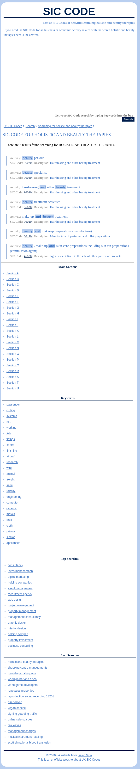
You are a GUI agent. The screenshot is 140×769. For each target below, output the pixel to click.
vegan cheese (17, 708)
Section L (12, 336)
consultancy (15, 565)
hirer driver (15, 702)
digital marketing (18, 576)
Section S (12, 377)
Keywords (67, 398)
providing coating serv (22, 673)
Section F (12, 302)
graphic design (17, 622)
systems (11, 416)
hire (8, 422)
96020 (28, 163)
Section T (12, 382)
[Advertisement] (69, 73)
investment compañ (20, 571)
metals (10, 514)
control (10, 445)
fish (8, 433)
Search (30, 126)
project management (21, 605)
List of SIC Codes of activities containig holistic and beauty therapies (88, 23)
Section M (12, 342)
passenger (13, 404)
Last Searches (70, 655)
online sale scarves (20, 719)
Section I (12, 319)
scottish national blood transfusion (29, 742)
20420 (28, 236)
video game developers (23, 685)
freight (10, 479)
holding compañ (18, 634)
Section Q (12, 365)
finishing (11, 450)
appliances (13, 543)
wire (9, 468)
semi (9, 485)
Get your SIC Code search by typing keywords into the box (94, 115)
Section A (12, 273)
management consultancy (24, 617)
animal (10, 473)
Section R (12, 371)
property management (22, 611)
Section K (12, 330)
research (12, 462)
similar (10, 537)
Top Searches (69, 558)
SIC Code (69, 11)
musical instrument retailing (25, 736)
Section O (12, 354)
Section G (12, 307)
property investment (20, 640)
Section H (12, 313)
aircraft (10, 456)
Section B (12, 279)
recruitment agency (20, 594)
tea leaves (14, 725)
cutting (10, 410)
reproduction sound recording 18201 (31, 696)
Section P (12, 359)
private (10, 531)
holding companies (20, 582)
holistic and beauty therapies (26, 662)
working (11, 427)
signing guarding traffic (22, 713)
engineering (14, 496)
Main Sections (67, 267)
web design (15, 599)
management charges (22, 731)
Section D (12, 290)
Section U (12, 388)
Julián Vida (85, 755)
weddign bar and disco (22, 679)
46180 (28, 256)
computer (12, 502)
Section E (12, 296)
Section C (12, 284)
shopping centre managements (27, 667)
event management (20, 588)
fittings (10, 439)
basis (9, 520)
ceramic (11, 508)
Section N (12, 348)
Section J (12, 325)
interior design (17, 628)
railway (10, 491)
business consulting (20, 645)
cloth (9, 525)
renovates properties (21, 690)
